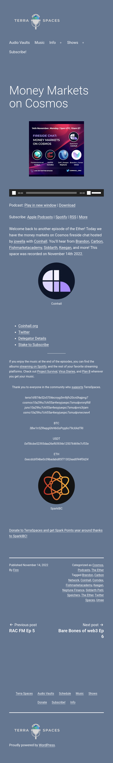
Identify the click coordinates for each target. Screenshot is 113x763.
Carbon (97, 241)
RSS (73, 217)
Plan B (86, 371)
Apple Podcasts (40, 217)
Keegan (65, 247)
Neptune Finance (73, 590)
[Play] (14, 193)
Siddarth (51, 247)
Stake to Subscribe (33, 344)
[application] (56, 193)
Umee (100, 600)
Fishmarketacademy (25, 247)
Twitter (24, 332)
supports (77, 387)
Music (40, 42)
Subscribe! (17, 52)
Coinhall (40, 241)
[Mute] (89, 193)
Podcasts (84, 570)
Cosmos (97, 565)
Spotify (61, 217)
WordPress (47, 745)
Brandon (82, 241)
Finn (16, 570)
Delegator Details (32, 338)
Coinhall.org (28, 326)
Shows (72, 42)
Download (67, 205)
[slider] (51, 193)
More (83, 217)
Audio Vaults (19, 42)
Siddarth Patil (94, 590)
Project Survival (47, 371)
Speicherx (73, 595)
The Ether (97, 570)
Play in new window (40, 205)
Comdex (97, 580)
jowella (19, 241)
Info (52, 42)
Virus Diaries (67, 371)
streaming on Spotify (33, 366)
